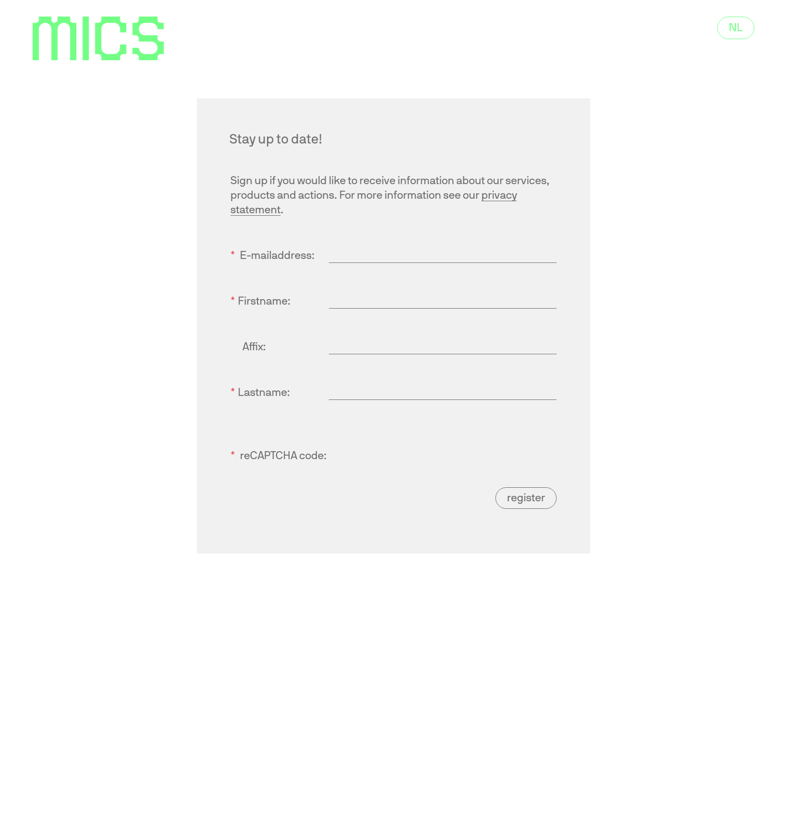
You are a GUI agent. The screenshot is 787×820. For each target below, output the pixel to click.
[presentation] (405, 443)
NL (736, 28)
